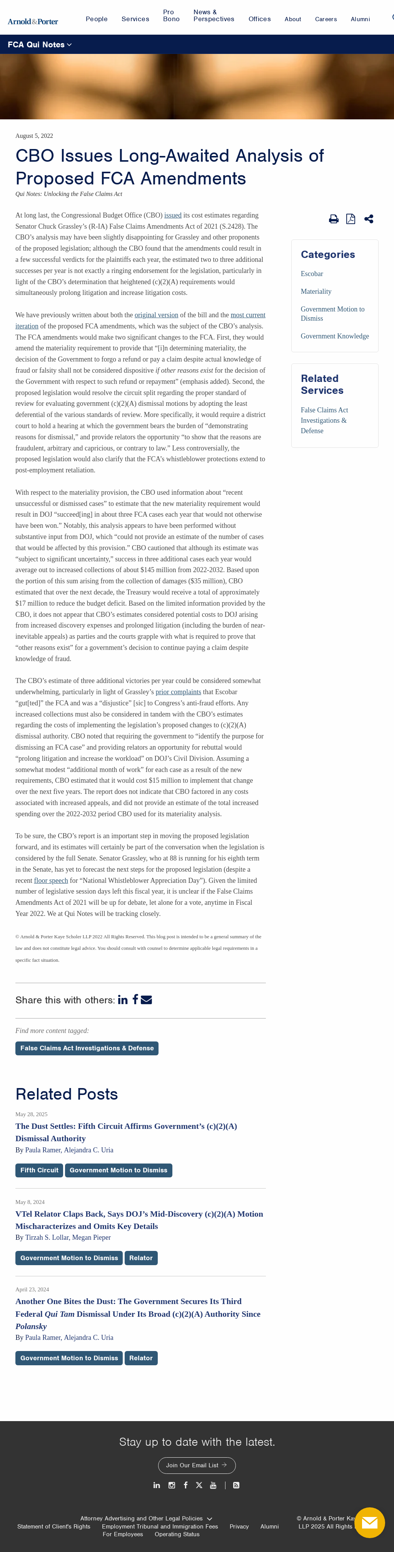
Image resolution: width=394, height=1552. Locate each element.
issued (173, 215)
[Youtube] (213, 1485)
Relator (141, 1258)
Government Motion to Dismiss (118, 1170)
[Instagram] (172, 1485)
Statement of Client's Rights (53, 1526)
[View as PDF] (351, 219)
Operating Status (177, 1534)
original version (156, 315)
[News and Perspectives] (232, 1485)
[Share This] (370, 219)
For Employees (123, 1534)
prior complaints (178, 692)
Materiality (316, 291)
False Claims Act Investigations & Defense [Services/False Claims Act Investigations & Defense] (324, 420)
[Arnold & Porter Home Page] (33, 17)
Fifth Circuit (39, 1170)
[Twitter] (198, 1485)
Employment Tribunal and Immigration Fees (160, 1526)
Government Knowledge (335, 336)
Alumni (269, 1526)
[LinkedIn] (123, 999)
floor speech (51, 880)
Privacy (239, 1526)
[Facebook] (135, 999)
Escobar (312, 274)
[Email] (146, 999)
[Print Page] (333, 219)
